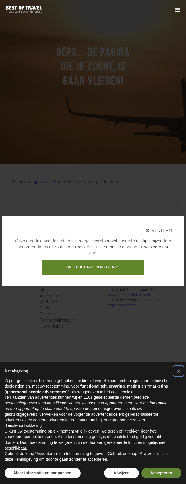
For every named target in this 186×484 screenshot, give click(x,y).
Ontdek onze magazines (93, 267)
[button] (178, 371)
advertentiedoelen (107, 414)
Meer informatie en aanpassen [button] (42, 473)
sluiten (159, 228)
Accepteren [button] (161, 473)
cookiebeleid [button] (122, 392)
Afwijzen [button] (121, 473)
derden (126, 397)
